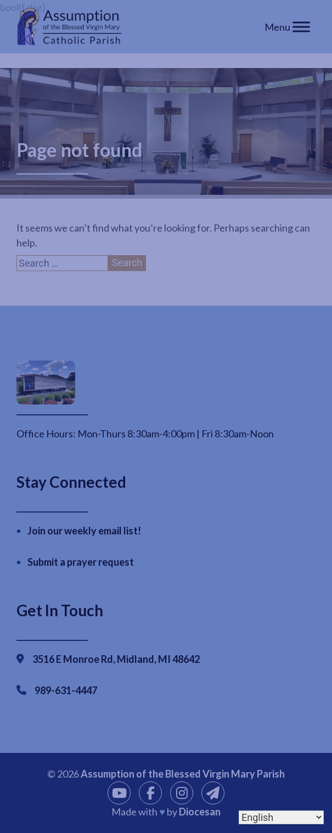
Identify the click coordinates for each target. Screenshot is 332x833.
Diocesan (200, 812)
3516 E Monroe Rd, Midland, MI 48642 (116, 659)
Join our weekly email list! (84, 531)
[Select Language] (281, 817)
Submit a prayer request (80, 562)
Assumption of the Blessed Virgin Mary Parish (183, 774)
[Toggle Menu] (301, 26)
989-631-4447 (66, 690)
